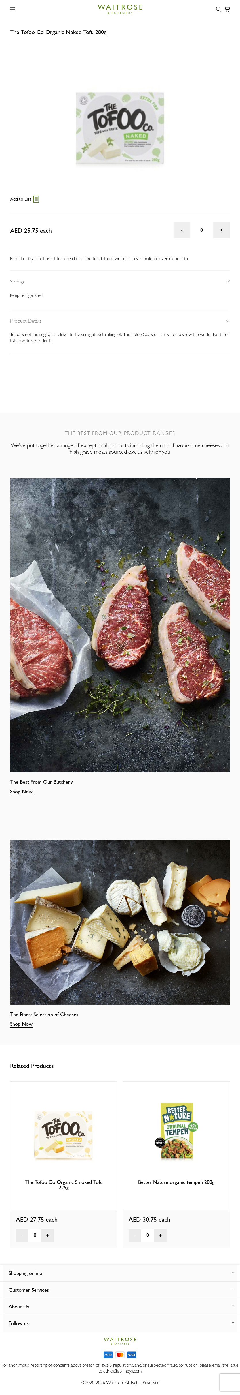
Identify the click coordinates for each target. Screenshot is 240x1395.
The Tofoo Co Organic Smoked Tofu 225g (64, 1185)
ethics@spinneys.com (122, 1371)
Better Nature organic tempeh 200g (176, 1182)
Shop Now (21, 791)
